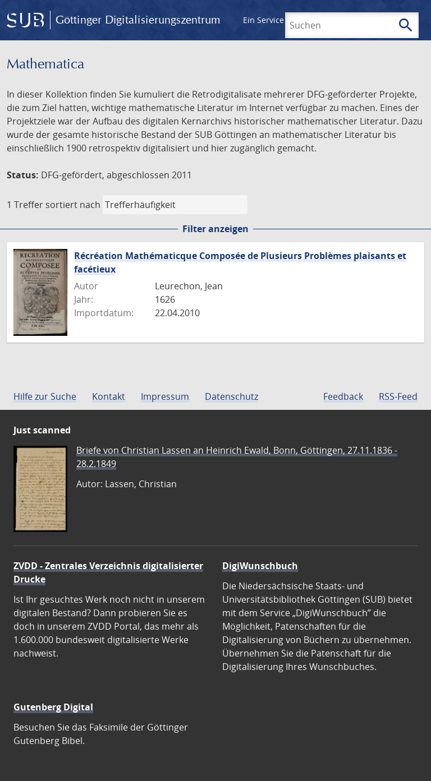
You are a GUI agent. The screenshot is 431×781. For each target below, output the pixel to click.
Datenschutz (231, 396)
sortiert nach (72, 204)
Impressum (165, 396)
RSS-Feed (398, 396)
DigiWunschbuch (260, 566)
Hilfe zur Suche (44, 396)
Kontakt (108, 396)
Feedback (343, 396)
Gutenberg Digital (53, 707)
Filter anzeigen (215, 229)
